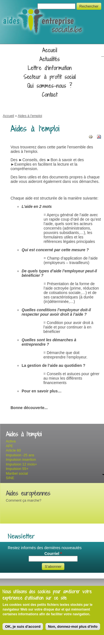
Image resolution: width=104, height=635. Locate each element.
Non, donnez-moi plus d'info (73, 626)
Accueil (49, 50)
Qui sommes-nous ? (49, 86)
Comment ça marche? (23, 500)
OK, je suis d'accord (22, 626)
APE (9, 446)
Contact (50, 95)
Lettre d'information (50, 68)
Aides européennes (28, 493)
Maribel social (17, 473)
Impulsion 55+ (17, 469)
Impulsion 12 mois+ (21, 464)
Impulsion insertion (21, 459)
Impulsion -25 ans (20, 455)
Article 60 (13, 450)
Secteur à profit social (50, 77)
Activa (11, 441)
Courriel (53, 553)
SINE (10, 478)
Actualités (49, 59)
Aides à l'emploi (30, 116)
